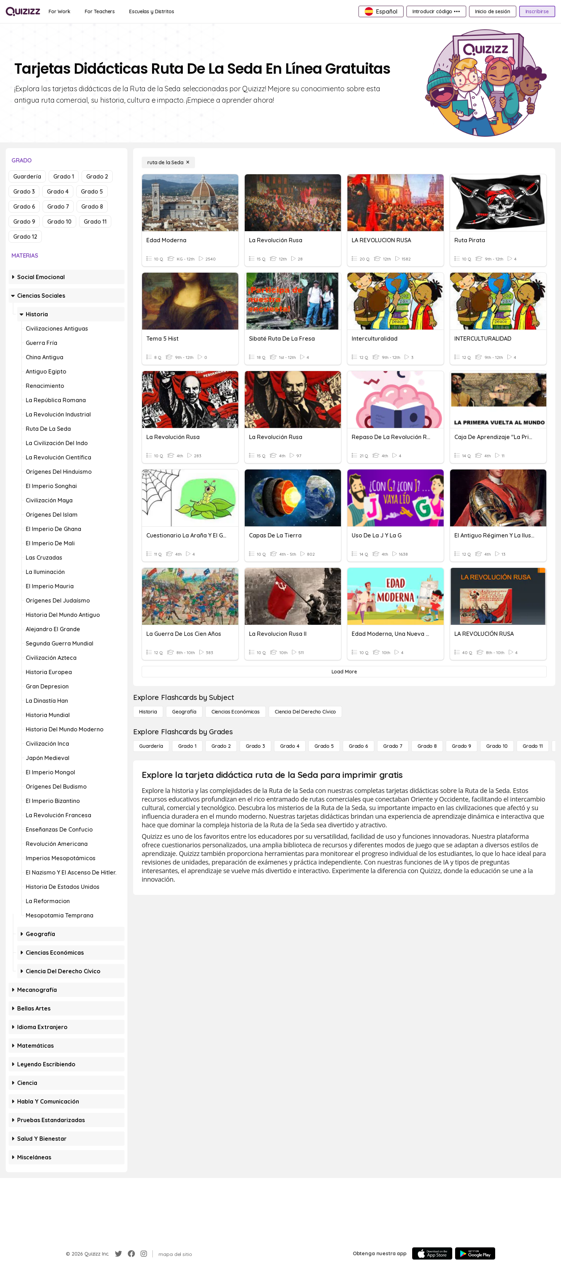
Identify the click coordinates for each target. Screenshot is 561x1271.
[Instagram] (144, 1254)
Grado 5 (92, 191)
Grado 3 (24, 191)
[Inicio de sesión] (492, 11)
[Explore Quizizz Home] (23, 11)
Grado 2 (97, 176)
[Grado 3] (255, 746)
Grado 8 (92, 206)
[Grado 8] (427, 746)
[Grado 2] (221, 746)
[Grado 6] (358, 746)
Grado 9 (24, 221)
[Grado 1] (187, 746)
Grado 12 (25, 236)
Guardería (27, 176)
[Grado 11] (533, 746)
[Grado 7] (393, 746)
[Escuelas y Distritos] (151, 11)
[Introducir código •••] (436, 11)
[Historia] (148, 711)
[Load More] (344, 671)
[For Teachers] (100, 11)
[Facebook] (131, 1254)
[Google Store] (475, 1253)
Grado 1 (63, 176)
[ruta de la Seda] (168, 162)
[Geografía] (184, 711)
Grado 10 (59, 221)
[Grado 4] (290, 746)
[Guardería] (151, 746)
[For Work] (59, 11)
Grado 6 (24, 206)
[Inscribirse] (537, 11)
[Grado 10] (497, 746)
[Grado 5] (324, 746)
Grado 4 (58, 191)
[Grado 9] (461, 746)
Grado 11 (95, 221)
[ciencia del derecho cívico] (305, 711)
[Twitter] (118, 1254)
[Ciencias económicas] (235, 711)
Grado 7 (58, 206)
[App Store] (432, 1253)
